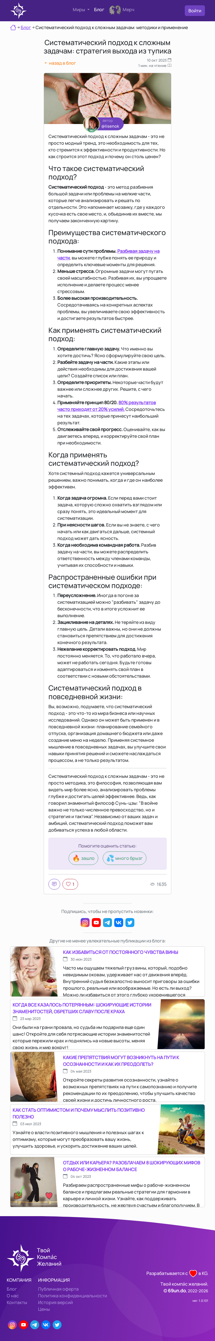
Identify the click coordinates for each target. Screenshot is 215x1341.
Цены (44, 1309)
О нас (13, 1296)
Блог (99, 9)
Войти (194, 11)
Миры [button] (79, 9)
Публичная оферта (58, 1289)
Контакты (17, 1302)
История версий (55, 1302)
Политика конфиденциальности (72, 1296)
